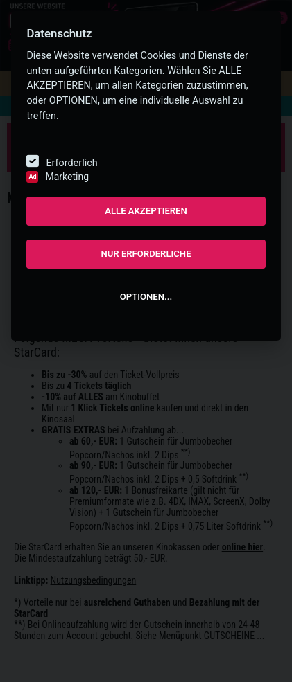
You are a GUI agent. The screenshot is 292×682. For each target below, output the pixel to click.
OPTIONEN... (146, 296)
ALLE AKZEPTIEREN (146, 211)
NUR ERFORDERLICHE (146, 254)
